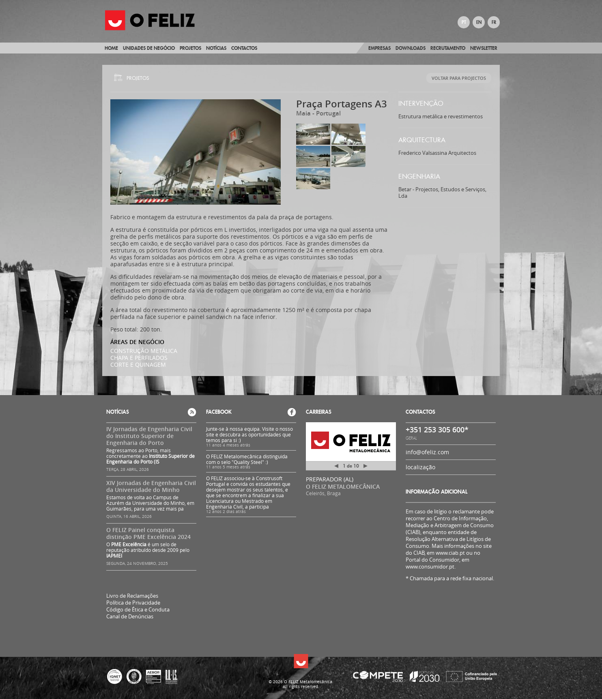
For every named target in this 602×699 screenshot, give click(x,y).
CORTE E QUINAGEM (138, 364)
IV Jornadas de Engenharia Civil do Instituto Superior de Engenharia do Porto (149, 436)
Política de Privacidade (133, 602)
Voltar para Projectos (459, 78)
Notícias (216, 48)
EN (479, 22)
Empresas (379, 48)
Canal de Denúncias (129, 616)
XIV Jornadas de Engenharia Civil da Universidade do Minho (151, 486)
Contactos (244, 48)
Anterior (336, 467)
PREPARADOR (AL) (329, 479)
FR (494, 22)
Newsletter (483, 48)
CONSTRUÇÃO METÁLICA (143, 351)
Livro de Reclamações (132, 595)
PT (464, 22)
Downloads (411, 48)
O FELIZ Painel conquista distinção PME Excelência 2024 (148, 533)
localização (420, 467)
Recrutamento (447, 48)
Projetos (190, 48)
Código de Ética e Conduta (138, 609)
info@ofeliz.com (427, 452)
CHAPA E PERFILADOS (139, 357)
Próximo (365, 466)
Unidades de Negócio (149, 48)
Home (111, 48)
